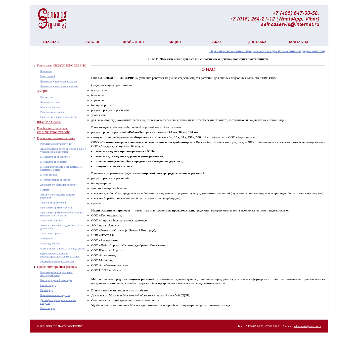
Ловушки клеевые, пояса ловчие (59, 184)
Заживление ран (49, 101)
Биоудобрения (48, 174)
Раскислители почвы (52, 111)
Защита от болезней (51, 220)
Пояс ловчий (47, 75)
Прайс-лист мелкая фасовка (56, 138)
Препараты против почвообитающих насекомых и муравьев (61, 214)
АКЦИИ (42, 91)
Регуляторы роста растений (56, 143)
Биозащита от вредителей (55, 156)
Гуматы (44, 189)
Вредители (46, 96)
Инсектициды (48, 285)
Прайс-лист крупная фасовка (57, 267)
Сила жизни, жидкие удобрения (58, 116)
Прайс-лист (133, 42)
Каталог (92, 42)
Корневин (46, 70)
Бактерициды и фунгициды (56, 280)
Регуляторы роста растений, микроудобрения (56, 274)
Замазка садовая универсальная (58, 80)
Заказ (216, 42)
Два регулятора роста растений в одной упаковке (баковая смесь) (63, 150)
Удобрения (46, 238)
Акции (175, 42)
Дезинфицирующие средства (57, 261)
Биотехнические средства (55, 179)
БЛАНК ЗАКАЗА (49, 122)
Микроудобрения (50, 106)
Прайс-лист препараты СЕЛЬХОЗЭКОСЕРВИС (53, 130)
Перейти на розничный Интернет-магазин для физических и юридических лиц (267, 51)
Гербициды (46, 290)
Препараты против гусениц (56, 207)
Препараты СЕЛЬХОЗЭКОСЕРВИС (61, 65)
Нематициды (47, 308)
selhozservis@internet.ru (307, 326)
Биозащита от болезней (53, 161)
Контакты (298, 42)
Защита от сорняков (51, 233)
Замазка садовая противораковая (59, 85)
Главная (51, 42)
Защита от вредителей (53, 202)
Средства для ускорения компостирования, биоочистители (60, 255)
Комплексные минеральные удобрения (62, 248)
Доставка (257, 42)
